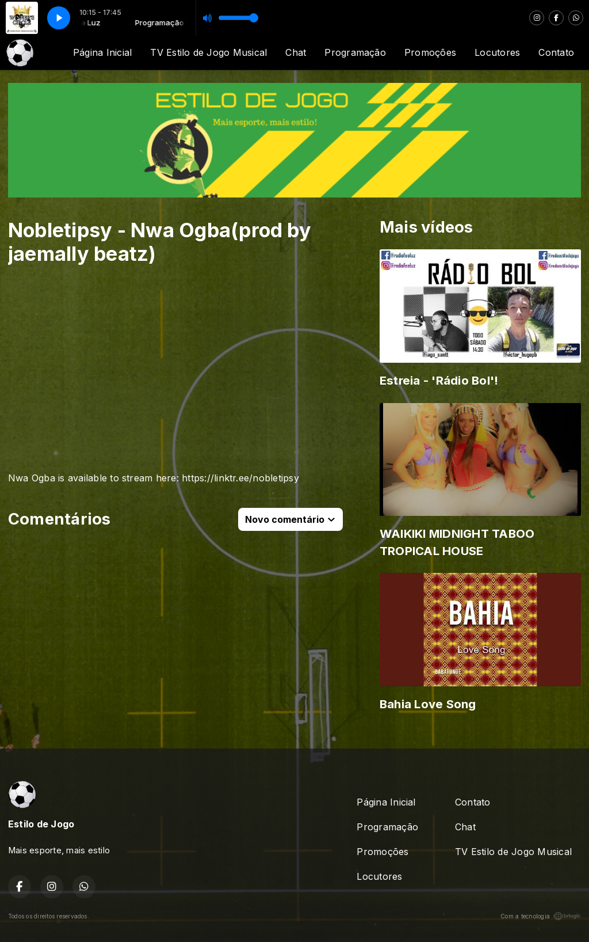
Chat (295, 52)
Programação (355, 52)
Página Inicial (102, 52)
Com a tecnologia (540, 916)
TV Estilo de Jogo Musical (208, 52)
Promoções (430, 52)
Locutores (497, 52)
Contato (556, 52)
